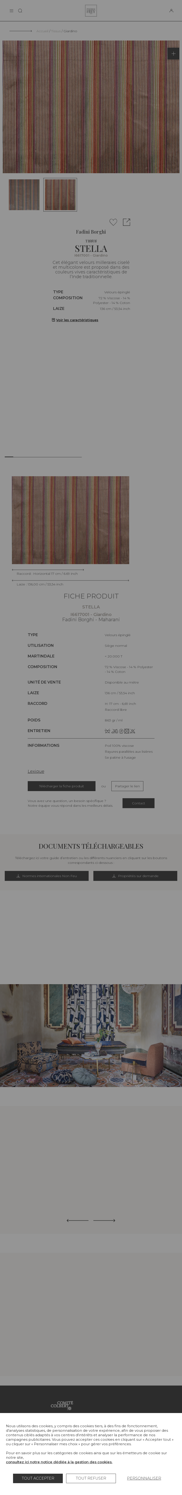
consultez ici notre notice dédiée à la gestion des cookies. (59, 1462)
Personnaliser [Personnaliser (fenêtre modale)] (144, 1478)
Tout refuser (91, 1478)
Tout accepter (38, 1478)
